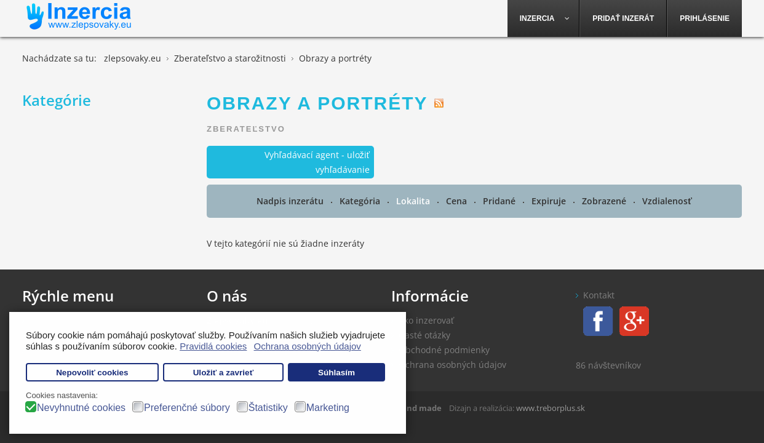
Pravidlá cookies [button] (213, 346)
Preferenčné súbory (187, 407)
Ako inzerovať (426, 320)
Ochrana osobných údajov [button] (307, 346)
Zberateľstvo (246, 129)
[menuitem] (543, 18)
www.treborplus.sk (550, 407)
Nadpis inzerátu (291, 201)
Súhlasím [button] (336, 372)
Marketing (327, 407)
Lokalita (414, 201)
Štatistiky (268, 407)
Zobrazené (605, 201)
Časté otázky (424, 335)
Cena (457, 201)
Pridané (500, 201)
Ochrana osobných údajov (452, 364)
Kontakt (599, 295)
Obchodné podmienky (444, 350)
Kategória (361, 201)
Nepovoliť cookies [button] (92, 372)
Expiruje (549, 201)
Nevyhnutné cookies (81, 407)
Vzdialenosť (667, 201)
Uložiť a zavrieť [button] (223, 372)
